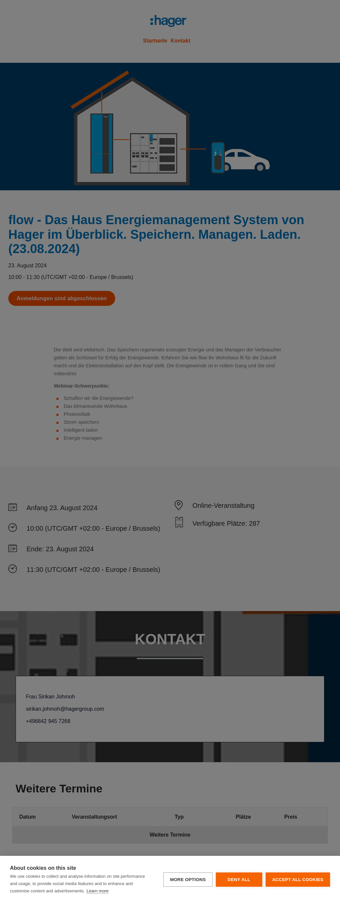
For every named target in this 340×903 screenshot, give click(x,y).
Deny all (238, 879)
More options (188, 879)
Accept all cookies (297, 879)
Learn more (97, 890)
